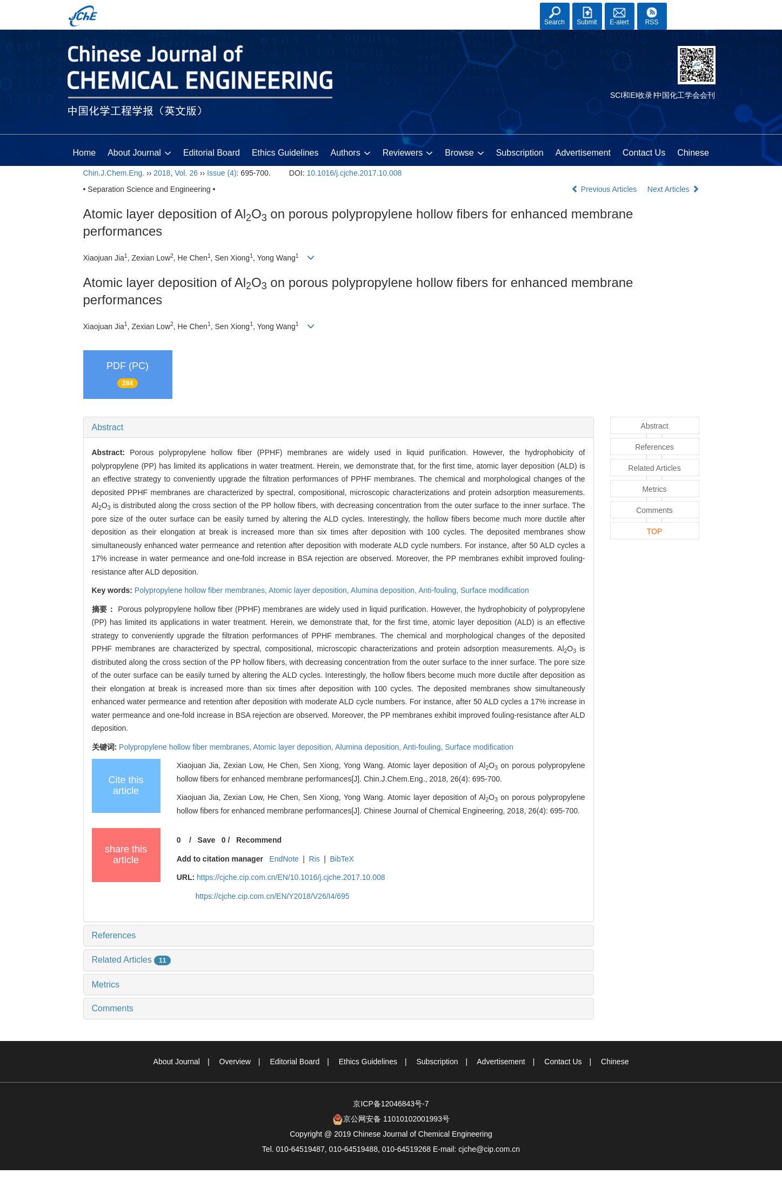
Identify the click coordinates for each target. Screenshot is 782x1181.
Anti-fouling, (439, 590)
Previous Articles (605, 189)
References (114, 935)
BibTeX (342, 859)
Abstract (108, 427)
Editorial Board (211, 152)
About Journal (139, 153)
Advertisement (583, 152)
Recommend (259, 840)
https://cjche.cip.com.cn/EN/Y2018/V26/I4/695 (273, 896)
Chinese (693, 152)
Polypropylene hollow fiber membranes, (202, 590)
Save (207, 840)
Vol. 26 (186, 173)
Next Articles (673, 189)
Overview (235, 1061)
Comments (112, 1008)
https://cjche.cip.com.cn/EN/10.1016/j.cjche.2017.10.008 (291, 877)
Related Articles (131, 959)
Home (84, 152)
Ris (314, 859)
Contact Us (644, 152)
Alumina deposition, (384, 590)
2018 (161, 173)
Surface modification (494, 590)
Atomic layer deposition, (310, 590)
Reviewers (408, 153)
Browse (464, 153)
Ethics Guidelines (285, 152)
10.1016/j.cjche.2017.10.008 (354, 173)
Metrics (106, 984)
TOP (655, 531)
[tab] (338, 427)
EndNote (283, 859)
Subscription (520, 152)
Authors (351, 153)
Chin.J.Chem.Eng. (114, 173)
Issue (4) (221, 173)
